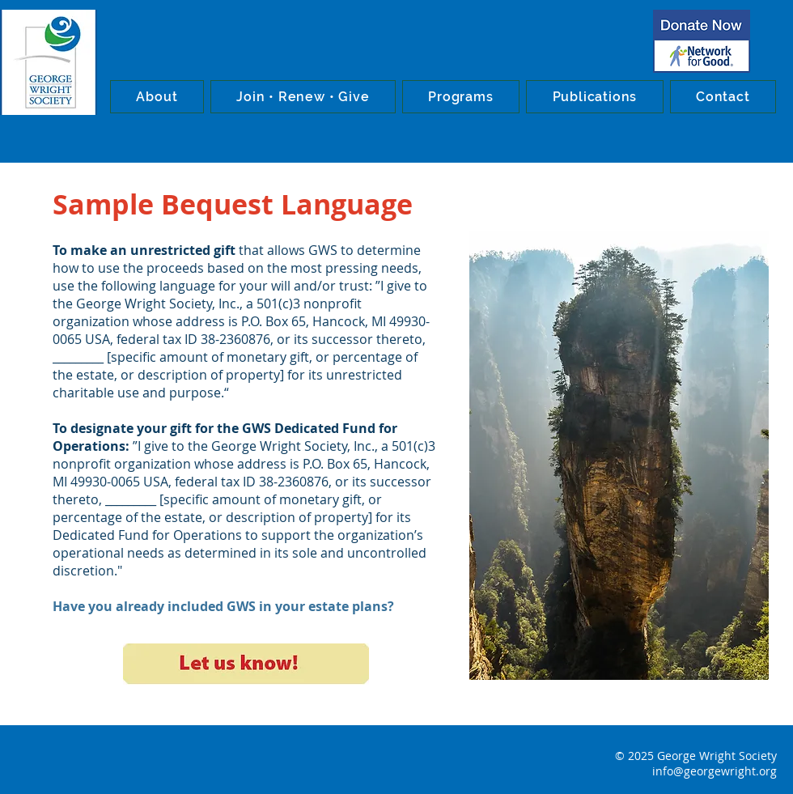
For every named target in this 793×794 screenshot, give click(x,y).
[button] (157, 96)
